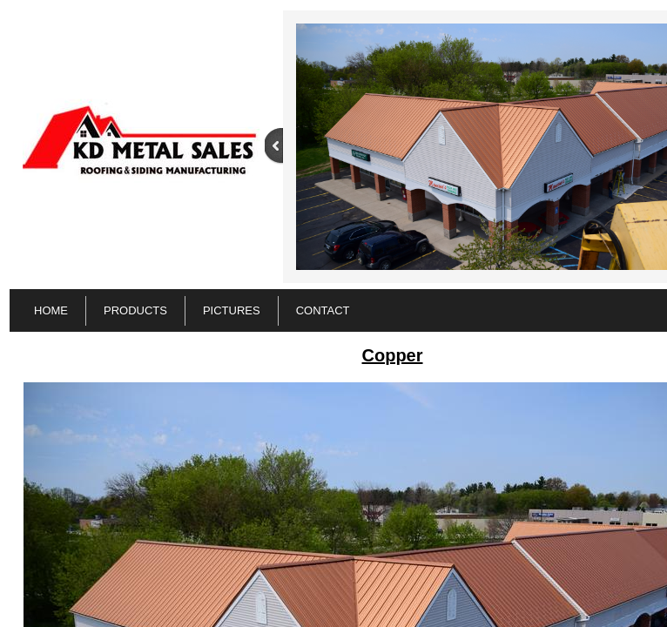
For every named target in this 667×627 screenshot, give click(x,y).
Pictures (231, 310)
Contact (323, 310)
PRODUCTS (135, 310)
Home (51, 310)
